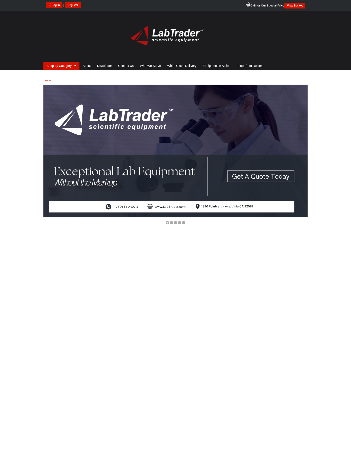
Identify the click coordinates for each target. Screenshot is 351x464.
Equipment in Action (217, 66)
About (87, 66)
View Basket (295, 5)
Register (73, 5)
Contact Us (126, 66)
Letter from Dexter (249, 66)
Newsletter (104, 66)
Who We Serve (150, 66)
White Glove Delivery (182, 66)
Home (48, 80)
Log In (54, 5)
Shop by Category (59, 66)
